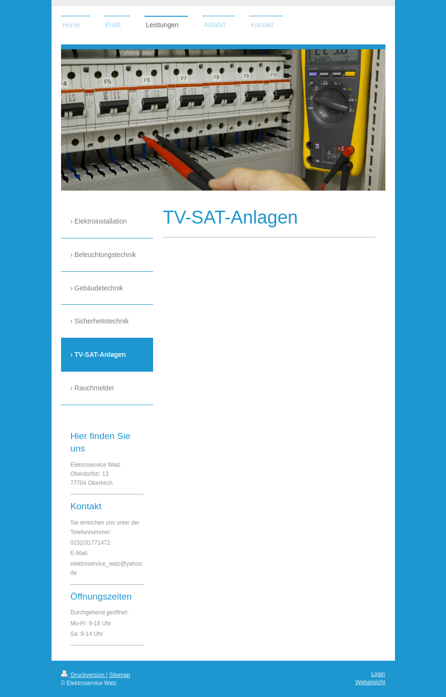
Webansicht (370, 682)
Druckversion (83, 675)
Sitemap (119, 675)
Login (378, 674)
